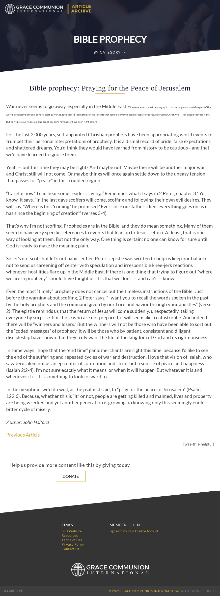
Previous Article (23, 435)
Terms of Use (72, 540)
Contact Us (70, 549)
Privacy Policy (73, 544)
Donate (71, 476)
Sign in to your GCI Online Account (134, 531)
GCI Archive (12, 591)
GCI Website (72, 531)
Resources (70, 535)
